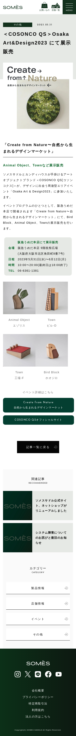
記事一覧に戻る (41, 447)
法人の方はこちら (38, 716)
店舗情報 (49, 603)
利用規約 (38, 710)
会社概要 (38, 690)
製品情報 (49, 588)
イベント (49, 619)
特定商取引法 (38, 703)
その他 (18, 24)
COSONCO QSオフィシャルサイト (38, 420)
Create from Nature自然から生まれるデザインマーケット (38, 405)
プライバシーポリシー (38, 697)
